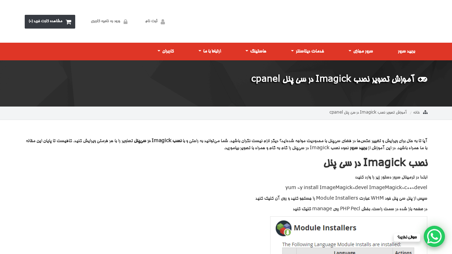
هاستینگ (255, 51)
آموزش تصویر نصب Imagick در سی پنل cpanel (368, 113)
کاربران (165, 51)
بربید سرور (406, 51)
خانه (416, 113)
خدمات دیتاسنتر (307, 51)
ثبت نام (156, 22)
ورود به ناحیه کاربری (111, 22)
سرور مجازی (361, 51)
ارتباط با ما (209, 51)
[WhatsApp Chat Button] (434, 236)
